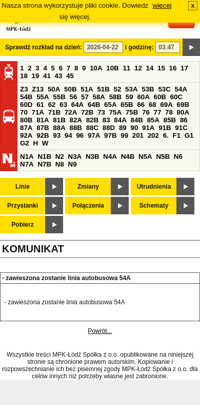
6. (166, 135)
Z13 (38, 89)
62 (52, 104)
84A (120, 120)
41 (47, 76)
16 (173, 68)
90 (134, 128)
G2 (24, 143)
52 (118, 89)
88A (59, 128)
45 (70, 76)
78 (169, 112)
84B (136, 120)
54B (26, 97)
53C (164, 89)
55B (59, 97)
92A (26, 135)
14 (150, 68)
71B (54, 112)
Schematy (154, 205)
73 (101, 112)
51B (103, 89)
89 (123, 128)
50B (70, 89)
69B (183, 104)
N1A (27, 156)
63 (63, 104)
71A (38, 112)
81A (42, 120)
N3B (92, 156)
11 (126, 68)
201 (138, 135)
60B (160, 97)
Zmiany (88, 186)
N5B (163, 156)
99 (124, 135)
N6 (178, 156)
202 (153, 135)
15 (161, 68)
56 (73, 97)
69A (166, 104)
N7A (27, 164)
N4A (110, 156)
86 (184, 120)
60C (176, 97)
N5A (145, 156)
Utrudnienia (154, 186)
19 (35, 76)
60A (143, 97)
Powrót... (100, 331)
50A (54, 89)
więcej (162, 5)
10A (96, 68)
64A (77, 104)
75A (115, 112)
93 (57, 135)
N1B (44, 156)
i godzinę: (139, 47)
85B (170, 120)
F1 (176, 135)
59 (129, 97)
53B (148, 89)
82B (92, 120)
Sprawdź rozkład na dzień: (43, 47)
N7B (44, 164)
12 (138, 68)
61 (40, 104)
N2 (59, 156)
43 (59, 76)
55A (42, 97)
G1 (189, 135)
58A (99, 97)
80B (26, 120)
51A (87, 89)
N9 (72, 164)
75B (132, 112)
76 (146, 112)
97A (94, 135)
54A (181, 89)
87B (42, 128)
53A (131, 89)
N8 (59, 164)
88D (109, 128)
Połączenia (88, 205)
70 (24, 112)
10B (112, 68)
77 (158, 112)
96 (80, 135)
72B (87, 112)
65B (127, 104)
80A (183, 112)
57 (85, 97)
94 (68, 135)
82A (75, 120)
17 (184, 68)
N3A (75, 156)
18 (24, 76)
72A (71, 112)
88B (75, 128)
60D (26, 104)
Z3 (24, 89)
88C (92, 128)
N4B (128, 156)
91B (164, 128)
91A (148, 128)
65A (110, 104)
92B (42, 135)
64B (94, 104)
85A (153, 120)
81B (59, 120)
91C (181, 128)
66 (141, 104)
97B (110, 135)
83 (106, 120)
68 (152, 104)
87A (26, 128)
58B (115, 97)
